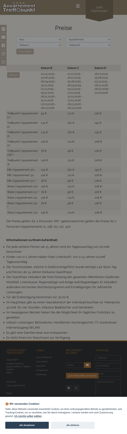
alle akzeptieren (27, 425)
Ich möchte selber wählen (28, 416)
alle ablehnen (72, 425)
